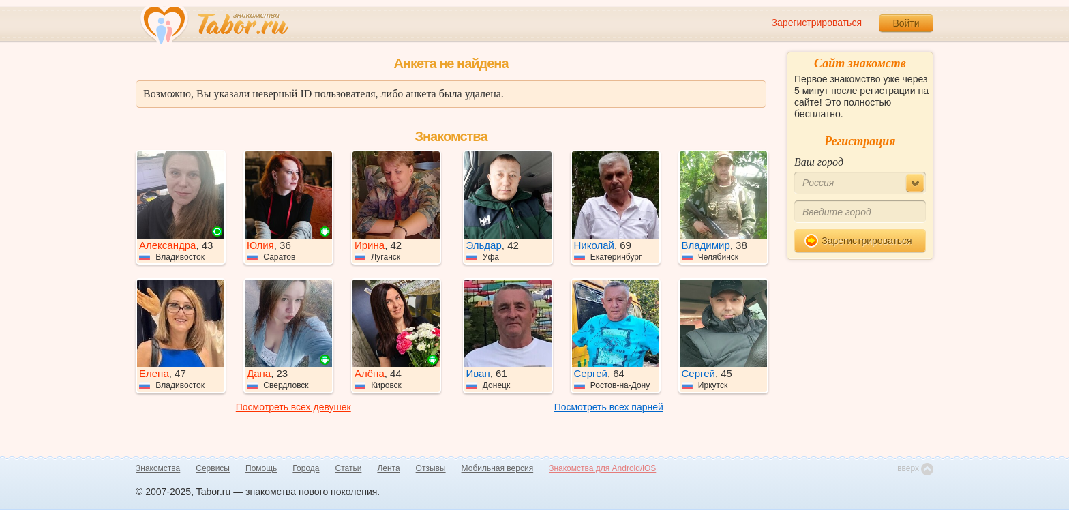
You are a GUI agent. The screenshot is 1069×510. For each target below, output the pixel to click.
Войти (905, 23)
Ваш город (818, 162)
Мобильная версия (498, 468)
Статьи (348, 468)
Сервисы (213, 468)
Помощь (261, 468)
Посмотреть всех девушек (293, 407)
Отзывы (431, 468)
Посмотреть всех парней (608, 407)
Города (305, 468)
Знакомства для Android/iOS (602, 468)
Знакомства (158, 468)
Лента (388, 468)
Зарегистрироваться (817, 22)
